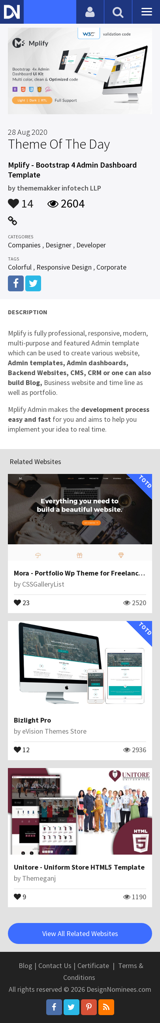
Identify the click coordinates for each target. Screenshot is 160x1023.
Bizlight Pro (32, 720)
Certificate (93, 965)
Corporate (111, 267)
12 (22, 749)
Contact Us (55, 965)
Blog (25, 965)
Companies (24, 244)
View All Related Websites (80, 933)
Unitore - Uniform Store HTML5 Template (79, 867)
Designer (58, 244)
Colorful (20, 267)
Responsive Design (64, 267)
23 (22, 602)
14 (20, 200)
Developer (91, 244)
